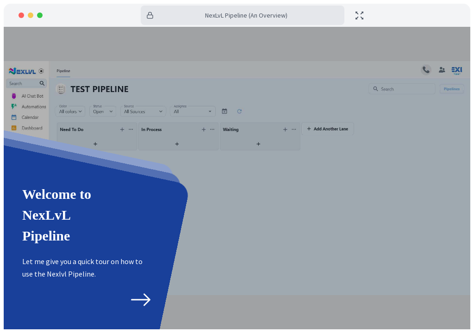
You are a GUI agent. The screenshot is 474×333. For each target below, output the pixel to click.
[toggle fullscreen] (359, 15)
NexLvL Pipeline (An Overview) (246, 15)
